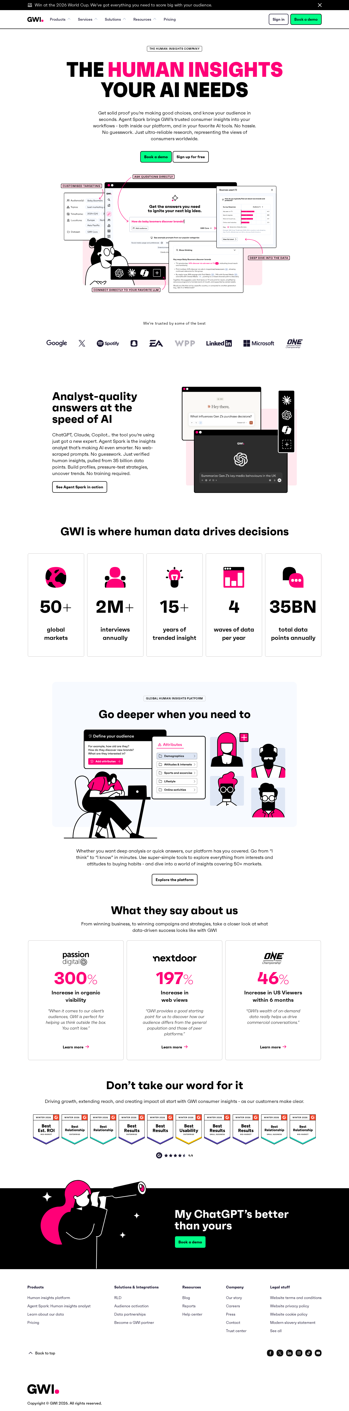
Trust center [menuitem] (236, 1330)
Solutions (115, 19)
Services (87, 19)
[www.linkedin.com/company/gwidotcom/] (289, 1353)
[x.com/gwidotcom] (279, 1353)
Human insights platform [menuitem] (48, 1297)
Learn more (76, 1047)
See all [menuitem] (276, 1330)
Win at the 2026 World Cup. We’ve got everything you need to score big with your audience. (123, 5)
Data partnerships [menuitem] (130, 1314)
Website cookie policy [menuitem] (288, 1314)
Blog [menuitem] (186, 1297)
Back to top (42, 1353)
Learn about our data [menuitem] (45, 1314)
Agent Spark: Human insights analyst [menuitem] (59, 1306)
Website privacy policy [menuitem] (289, 1306)
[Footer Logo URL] (43, 1389)
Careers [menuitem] (233, 1306)
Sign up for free (191, 157)
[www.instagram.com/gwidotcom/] (299, 1353)
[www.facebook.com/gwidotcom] (270, 1353)
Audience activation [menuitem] (131, 1306)
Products (60, 19)
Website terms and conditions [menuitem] (296, 1297)
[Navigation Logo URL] (35, 19)
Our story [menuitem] (234, 1297)
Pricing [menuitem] (170, 19)
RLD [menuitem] (117, 1297)
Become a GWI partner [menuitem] (134, 1322)
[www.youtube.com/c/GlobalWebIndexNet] (318, 1353)
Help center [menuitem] (192, 1314)
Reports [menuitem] (189, 1306)
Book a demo (306, 19)
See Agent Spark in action (79, 487)
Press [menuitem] (230, 1314)
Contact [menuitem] (233, 1322)
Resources (144, 19)
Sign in (279, 19)
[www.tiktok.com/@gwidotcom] (308, 1353)
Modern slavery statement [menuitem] (292, 1322)
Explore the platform (175, 879)
